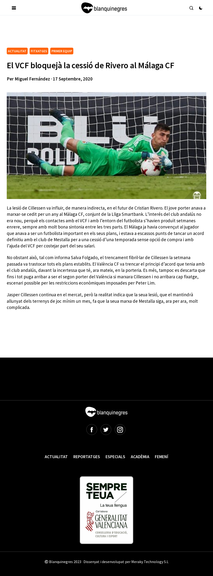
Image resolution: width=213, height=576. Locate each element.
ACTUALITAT (17, 51)
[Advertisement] (94, 33)
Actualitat (56, 456)
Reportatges (86, 456)
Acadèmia (140, 456)
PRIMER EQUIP (61, 51)
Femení (161, 456)
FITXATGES (39, 51)
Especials (115, 456)
